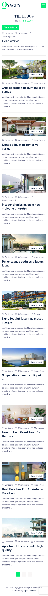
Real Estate (39, 83)
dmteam (7, 33)
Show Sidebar (10, 27)
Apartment (39, 257)
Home (17, 21)
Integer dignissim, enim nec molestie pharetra (21, 206)
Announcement (9, 200)
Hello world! (10, 41)
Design (37, 314)
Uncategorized (8, 36)
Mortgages (39, 428)
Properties (39, 371)
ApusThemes (30, 590)
